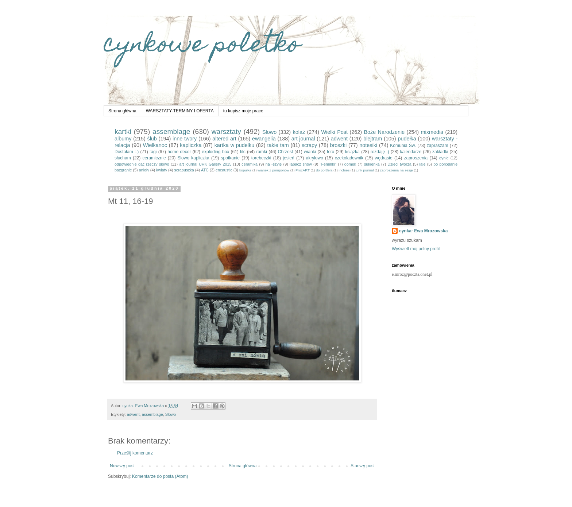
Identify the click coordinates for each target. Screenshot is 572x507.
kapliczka (190, 145)
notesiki (368, 145)
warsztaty (226, 131)
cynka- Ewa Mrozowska (423, 230)
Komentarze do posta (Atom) (160, 476)
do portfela (324, 170)
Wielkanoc (155, 145)
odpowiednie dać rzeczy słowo (142, 164)
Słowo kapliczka (193, 157)
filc (243, 151)
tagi (153, 151)
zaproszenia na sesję (396, 170)
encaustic (224, 170)
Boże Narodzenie (384, 132)
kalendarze (410, 151)
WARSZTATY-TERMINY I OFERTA (180, 110)
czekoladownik (349, 157)
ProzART (302, 170)
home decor (179, 151)
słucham (123, 157)
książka (352, 151)
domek (350, 164)
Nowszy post (122, 465)
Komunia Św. (403, 145)
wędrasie (384, 157)
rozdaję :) (380, 151)
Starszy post (363, 465)
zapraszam (437, 145)
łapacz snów (301, 164)
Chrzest (285, 151)
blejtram (372, 139)
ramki (261, 151)
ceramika (249, 164)
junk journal (365, 170)
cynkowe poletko (202, 46)
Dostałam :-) (127, 151)
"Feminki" (328, 164)
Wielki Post (334, 132)
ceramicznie (154, 157)
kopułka (245, 170)
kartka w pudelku (234, 145)
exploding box (215, 151)
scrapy (309, 145)
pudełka (407, 139)
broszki (338, 145)
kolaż (299, 132)
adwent (339, 139)
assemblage (171, 131)
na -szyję (274, 164)
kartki (123, 131)
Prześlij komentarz (135, 453)
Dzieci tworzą (399, 164)
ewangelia (264, 139)
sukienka (372, 164)
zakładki (440, 151)
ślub (151, 139)
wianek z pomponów (273, 170)
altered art (224, 139)
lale (423, 164)
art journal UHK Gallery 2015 (205, 164)
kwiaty (161, 170)
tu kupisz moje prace (243, 110)
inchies (344, 170)
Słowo (269, 132)
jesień (288, 157)
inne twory (185, 139)
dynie (444, 158)
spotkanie (230, 157)
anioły (144, 170)
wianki (310, 151)
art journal (303, 139)
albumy (123, 139)
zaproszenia (416, 157)
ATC (205, 170)
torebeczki (261, 157)
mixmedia (432, 132)
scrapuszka (184, 170)
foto (330, 151)
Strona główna (122, 110)
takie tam (278, 145)
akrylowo (314, 157)
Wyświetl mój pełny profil (416, 248)
